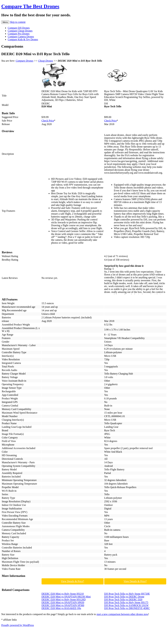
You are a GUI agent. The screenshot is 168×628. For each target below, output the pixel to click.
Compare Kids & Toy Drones (23, 39)
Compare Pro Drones (18, 33)
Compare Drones (24, 60)
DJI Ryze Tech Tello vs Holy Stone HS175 (126, 602)
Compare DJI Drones (19, 27)
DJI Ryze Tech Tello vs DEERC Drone (124, 596)
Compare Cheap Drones (20, 30)
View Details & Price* (72, 581)
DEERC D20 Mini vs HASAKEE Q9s (61, 608)
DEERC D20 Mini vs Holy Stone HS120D (64, 599)
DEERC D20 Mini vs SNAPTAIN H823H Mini (66, 596)
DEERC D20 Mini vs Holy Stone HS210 (63, 593)
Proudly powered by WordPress (17, 625)
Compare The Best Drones (30, 6)
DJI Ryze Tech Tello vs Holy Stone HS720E (127, 593)
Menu (5, 22)
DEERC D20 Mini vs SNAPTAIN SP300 (63, 605)
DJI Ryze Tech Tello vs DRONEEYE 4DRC (127, 608)
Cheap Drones (45, 60)
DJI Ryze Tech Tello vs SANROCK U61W (126, 605)
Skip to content (17, 22)
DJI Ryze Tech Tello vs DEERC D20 (123, 599)
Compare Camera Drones (21, 36)
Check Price (48, 120)
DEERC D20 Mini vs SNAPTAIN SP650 (63, 602)
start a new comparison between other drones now (122, 614)
